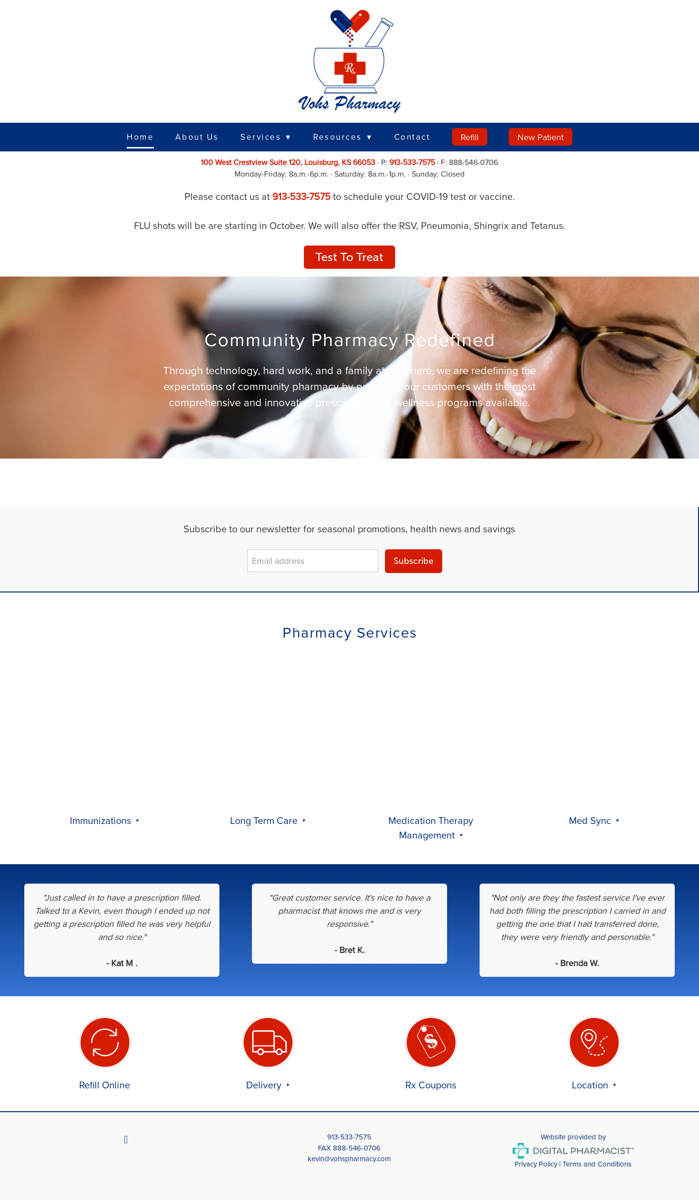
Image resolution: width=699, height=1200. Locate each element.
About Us (196, 137)
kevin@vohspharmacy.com (349, 1158)
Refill (470, 137)
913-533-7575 (412, 162)
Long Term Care (265, 820)
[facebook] (125, 1139)
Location (591, 1085)
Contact (412, 137)
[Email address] (312, 560)
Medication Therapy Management (430, 827)
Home (140, 137)
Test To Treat (349, 257)
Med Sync (591, 820)
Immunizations (101, 820)
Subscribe (413, 561)
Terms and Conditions (597, 1164)
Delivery (265, 1085)
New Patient (540, 137)
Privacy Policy (536, 1164)
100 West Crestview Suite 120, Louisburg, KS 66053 (288, 162)
